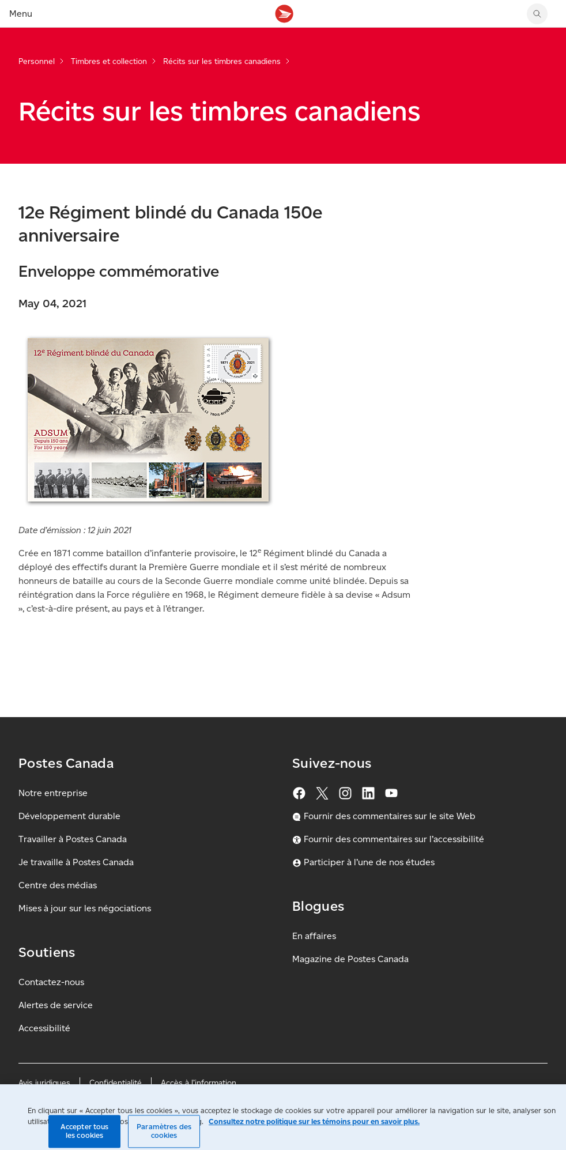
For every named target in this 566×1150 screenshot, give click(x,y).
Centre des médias (57, 885)
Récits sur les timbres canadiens (222, 61)
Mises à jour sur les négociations (84, 908)
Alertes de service (55, 1005)
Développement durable (69, 815)
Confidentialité (115, 1083)
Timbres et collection (109, 61)
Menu (20, 13)
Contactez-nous (51, 981)
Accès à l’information (198, 1083)
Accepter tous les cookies (85, 1131)
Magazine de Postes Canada (350, 958)
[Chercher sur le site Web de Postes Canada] (537, 13)
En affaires (314, 935)
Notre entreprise (53, 792)
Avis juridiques (44, 1083)
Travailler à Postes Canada (72, 839)
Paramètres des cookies (164, 1131)
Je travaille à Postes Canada (76, 862)
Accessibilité (44, 1028)
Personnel (36, 61)
